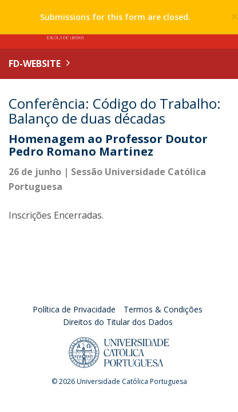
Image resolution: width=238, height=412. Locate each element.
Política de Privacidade (74, 309)
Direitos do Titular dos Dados (118, 321)
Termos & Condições (163, 309)
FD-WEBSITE (35, 63)
